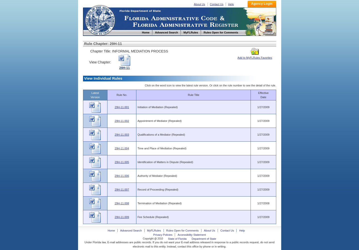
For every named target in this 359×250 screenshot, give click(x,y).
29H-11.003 (122, 134)
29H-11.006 (122, 175)
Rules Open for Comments (182, 230)
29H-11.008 (122, 203)
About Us (199, 4)
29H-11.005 (122, 162)
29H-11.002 (122, 120)
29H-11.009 (122, 217)
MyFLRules (154, 230)
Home (100, 19)
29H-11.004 (122, 148)
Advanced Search (131, 230)
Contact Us (216, 4)
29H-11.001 (122, 107)
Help (231, 4)
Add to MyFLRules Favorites (255, 56)
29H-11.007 (122, 189)
